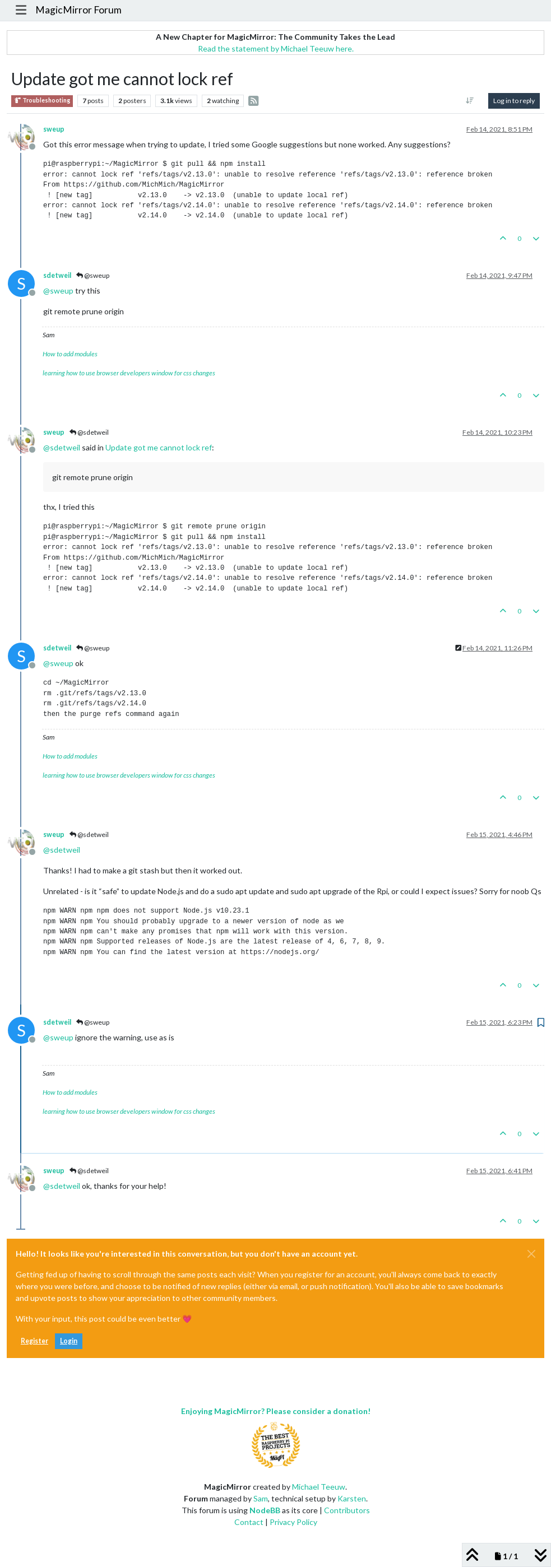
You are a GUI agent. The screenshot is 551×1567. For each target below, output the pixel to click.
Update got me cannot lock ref (158, 447)
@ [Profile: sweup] (58, 290)
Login (68, 1341)
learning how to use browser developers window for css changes (129, 373)
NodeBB (264, 1510)
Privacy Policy (293, 1522)
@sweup (92, 275)
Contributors (347, 1510)
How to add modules (70, 354)
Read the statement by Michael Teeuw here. (276, 48)
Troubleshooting (42, 100)
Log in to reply (514, 100)
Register (34, 1341)
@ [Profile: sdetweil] (61, 447)
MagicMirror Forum (78, 10)
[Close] (531, 1254)
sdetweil (57, 275)
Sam (260, 1498)
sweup (53, 129)
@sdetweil (89, 432)
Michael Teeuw (318, 1486)
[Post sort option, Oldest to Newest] (470, 101)
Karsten (351, 1498)
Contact (248, 1522)
